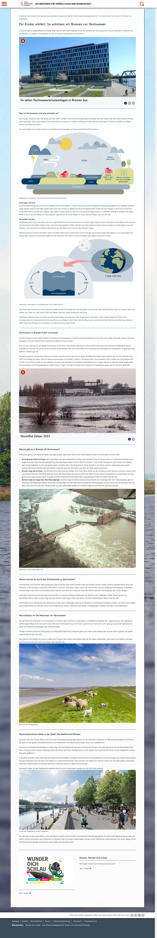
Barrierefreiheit (36, 921)
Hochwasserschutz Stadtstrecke (85, 16)
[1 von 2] (77, 403)
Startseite (15, 921)
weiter (86, 868)
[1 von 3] (77, 69)
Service (48, 921)
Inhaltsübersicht (91, 921)
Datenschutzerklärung (61, 921)
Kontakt (25, 921)
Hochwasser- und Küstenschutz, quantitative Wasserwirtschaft (49, 16)
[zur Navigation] (4, 4)
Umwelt (22, 16)
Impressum (77, 921)
